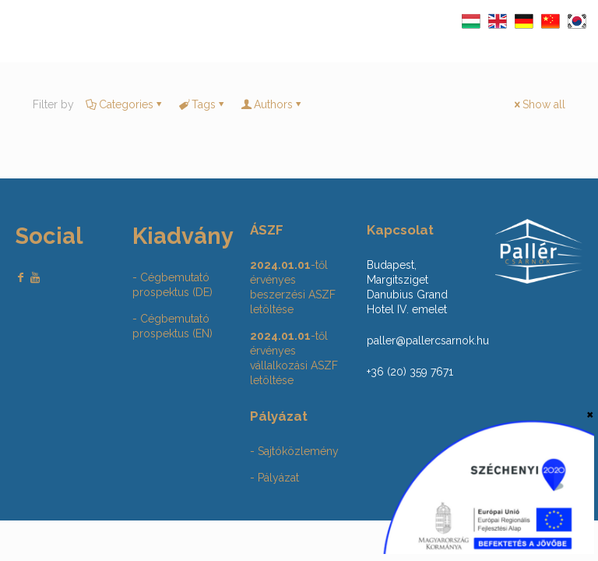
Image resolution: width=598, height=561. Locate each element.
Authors (272, 104)
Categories (125, 104)
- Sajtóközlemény (294, 451)
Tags (202, 104)
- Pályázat (274, 477)
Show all (538, 104)
